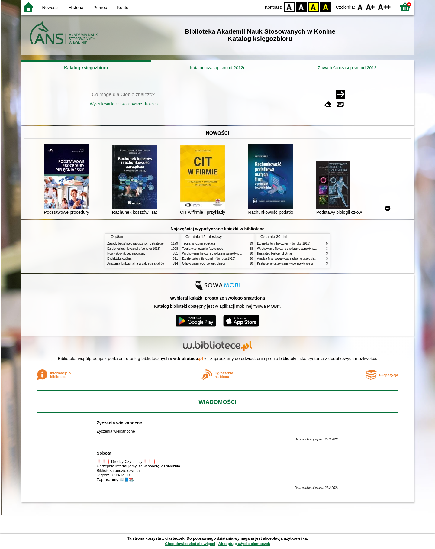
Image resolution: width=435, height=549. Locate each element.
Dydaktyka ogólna (119, 258)
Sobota (104, 453)
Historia (76, 7)
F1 (370, 6)
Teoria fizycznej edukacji (198, 243)
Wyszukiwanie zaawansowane (116, 104)
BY (325, 6)
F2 (384, 6)
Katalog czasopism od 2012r (217, 67)
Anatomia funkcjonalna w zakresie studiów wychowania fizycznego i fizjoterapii (160, 263)
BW (301, 6)
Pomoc (100, 7)
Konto (122, 7)
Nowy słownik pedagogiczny (126, 253)
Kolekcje (152, 104)
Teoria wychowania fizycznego (202, 248)
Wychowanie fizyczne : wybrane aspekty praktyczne (217, 253)
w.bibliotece (188, 358)
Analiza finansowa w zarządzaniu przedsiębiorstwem (292, 258)
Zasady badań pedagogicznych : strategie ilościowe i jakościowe (150, 243)
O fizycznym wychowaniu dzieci (203, 263)
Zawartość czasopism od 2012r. (348, 67)
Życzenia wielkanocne (119, 423)
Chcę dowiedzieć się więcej (190, 543)
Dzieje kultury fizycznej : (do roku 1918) (133, 248)
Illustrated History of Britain (275, 253)
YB (313, 6)
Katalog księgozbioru (86, 67)
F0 (360, 6)
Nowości (50, 7)
